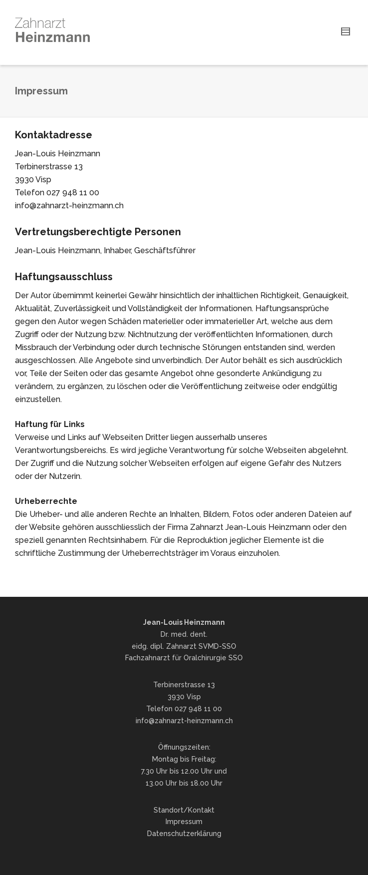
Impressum (184, 822)
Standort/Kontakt (184, 810)
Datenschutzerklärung (184, 834)
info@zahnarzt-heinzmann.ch (184, 721)
